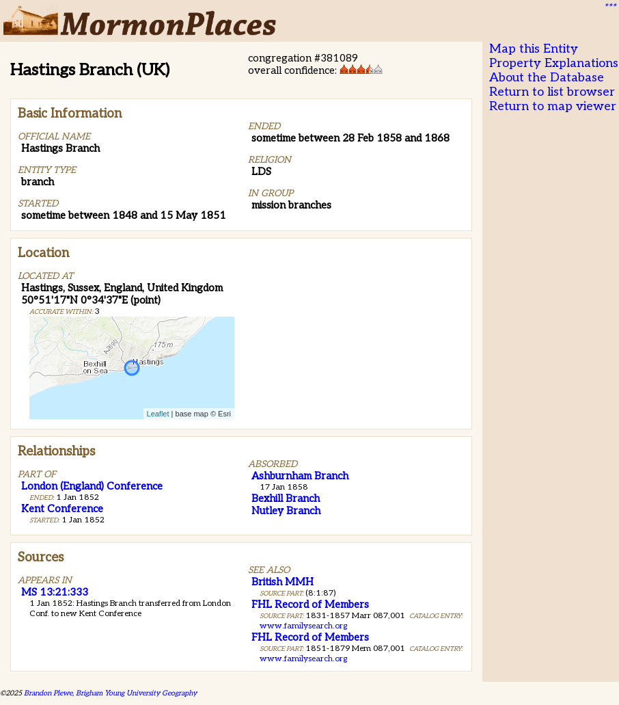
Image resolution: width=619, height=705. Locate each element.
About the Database (546, 77)
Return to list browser (552, 92)
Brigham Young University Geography (136, 693)
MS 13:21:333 (54, 592)
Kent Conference (62, 509)
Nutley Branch (285, 511)
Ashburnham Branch (299, 476)
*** (609, 7)
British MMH (282, 582)
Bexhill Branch (285, 498)
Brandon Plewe (48, 693)
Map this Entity (533, 49)
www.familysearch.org (303, 626)
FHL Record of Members (310, 604)
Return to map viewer (552, 106)
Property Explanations (553, 63)
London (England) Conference (92, 486)
